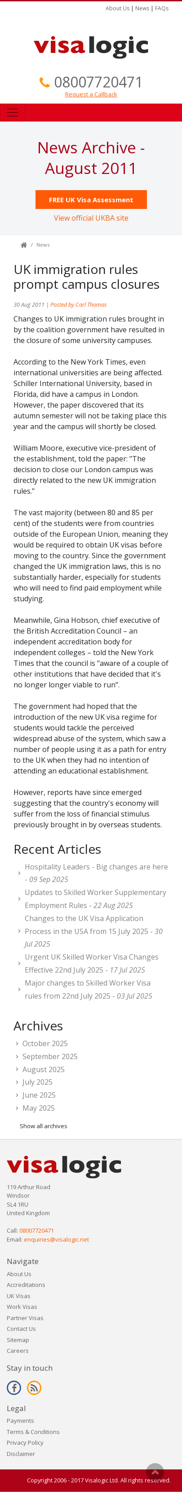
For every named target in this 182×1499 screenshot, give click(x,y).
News (142, 8)
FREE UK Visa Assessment (91, 199)
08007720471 (98, 81)
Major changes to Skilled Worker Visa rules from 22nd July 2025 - (88, 989)
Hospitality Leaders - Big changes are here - (96, 873)
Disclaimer (21, 1454)
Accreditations (26, 1285)
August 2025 (43, 1069)
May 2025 (38, 1108)
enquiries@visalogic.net (56, 1239)
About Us (117, 8)
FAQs (162, 8)
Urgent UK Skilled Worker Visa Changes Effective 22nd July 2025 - (92, 963)
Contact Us (21, 1329)
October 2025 (45, 1043)
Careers (18, 1351)
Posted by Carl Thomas (78, 304)
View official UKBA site (91, 218)
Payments (20, 1420)
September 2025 (50, 1056)
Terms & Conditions (33, 1432)
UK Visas (19, 1296)
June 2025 (39, 1095)
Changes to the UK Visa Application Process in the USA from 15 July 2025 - (94, 931)
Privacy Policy (25, 1442)
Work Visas (22, 1307)
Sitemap (18, 1340)
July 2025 (37, 1082)
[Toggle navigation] (12, 113)
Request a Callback (91, 94)
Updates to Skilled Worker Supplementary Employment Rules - (95, 898)
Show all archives (43, 1126)
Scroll (155, 1472)
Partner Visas (25, 1318)
